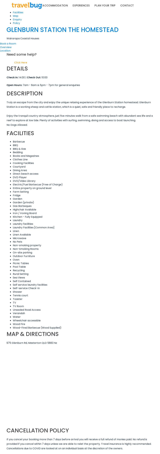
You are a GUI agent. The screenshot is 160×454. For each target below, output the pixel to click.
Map (15, 16)
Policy (16, 23)
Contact (127, 5)
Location (5, 50)
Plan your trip (105, 5)
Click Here (20, 62)
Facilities (18, 12)
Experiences (81, 5)
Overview (6, 47)
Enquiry (17, 19)
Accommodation (55, 5)
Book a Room (8, 43)
